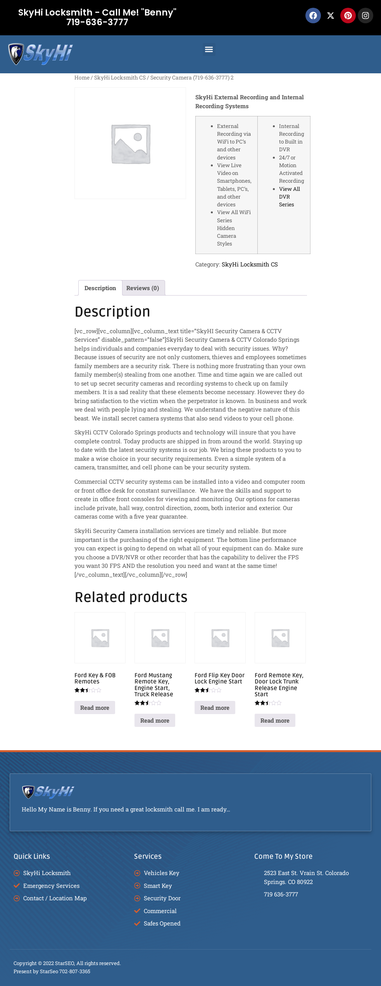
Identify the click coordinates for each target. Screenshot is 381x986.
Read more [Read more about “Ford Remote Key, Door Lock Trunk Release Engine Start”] (275, 720)
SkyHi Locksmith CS (120, 77)
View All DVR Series (289, 196)
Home (82, 77)
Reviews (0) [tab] (142, 288)
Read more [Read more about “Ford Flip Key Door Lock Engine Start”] (214, 707)
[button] (209, 49)
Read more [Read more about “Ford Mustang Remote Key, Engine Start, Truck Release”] (154, 720)
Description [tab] (100, 288)
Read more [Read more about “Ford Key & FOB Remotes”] (94, 707)
